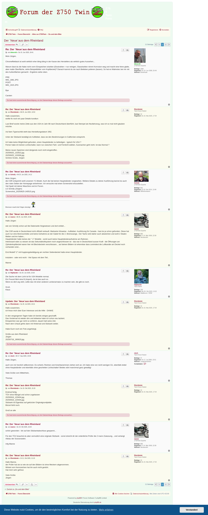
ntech (136, 353)
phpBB (79, 498)
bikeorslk (137, 64)
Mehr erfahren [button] (106, 510)
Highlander (138, 285)
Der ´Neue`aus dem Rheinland (23, 40)
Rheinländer (138, 109)
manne (136, 229)
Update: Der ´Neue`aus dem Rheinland (25, 301)
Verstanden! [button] (192, 510)
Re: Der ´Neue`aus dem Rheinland (25, 49)
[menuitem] (27, 30)
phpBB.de (97, 502)
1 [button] (159, 44)
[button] (155, 44)
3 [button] (165, 44)
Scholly (136, 183)
